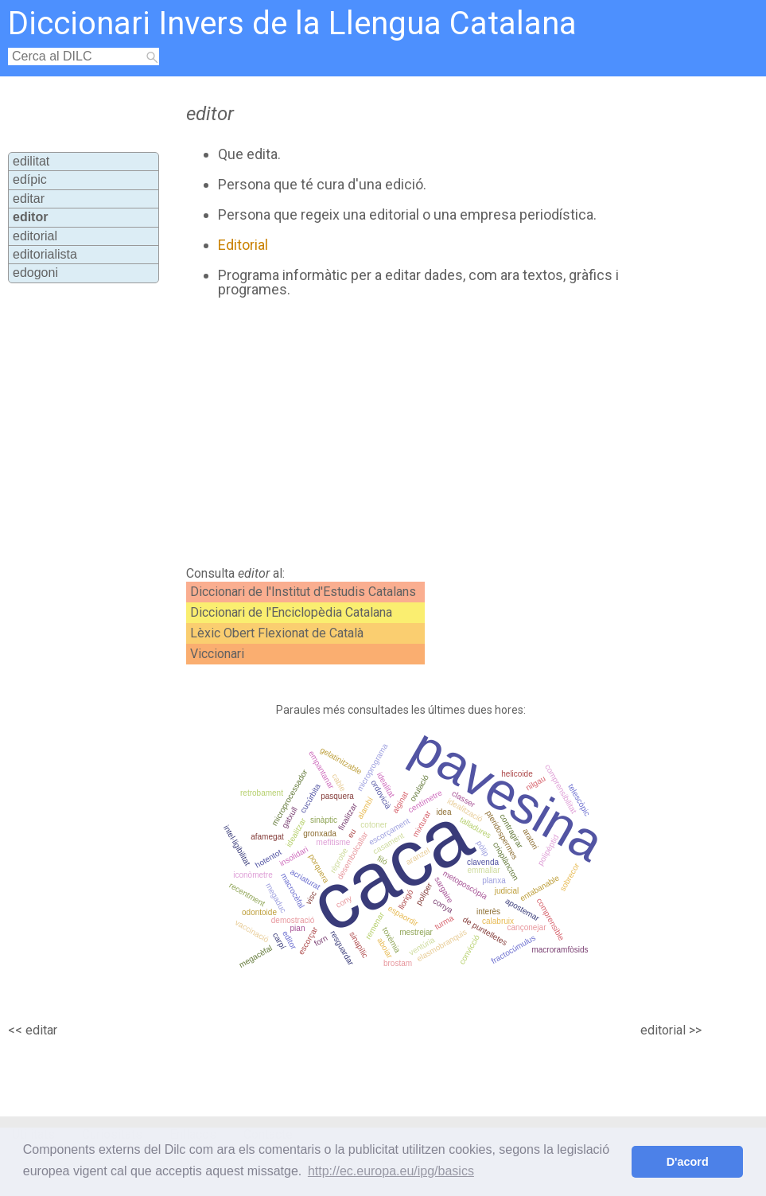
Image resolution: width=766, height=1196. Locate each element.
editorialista (45, 254)
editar (29, 198)
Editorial (243, 244)
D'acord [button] (688, 1161)
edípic (30, 179)
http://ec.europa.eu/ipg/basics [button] (391, 1171)
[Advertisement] (392, 432)
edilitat (31, 161)
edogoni (35, 272)
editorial (35, 236)
